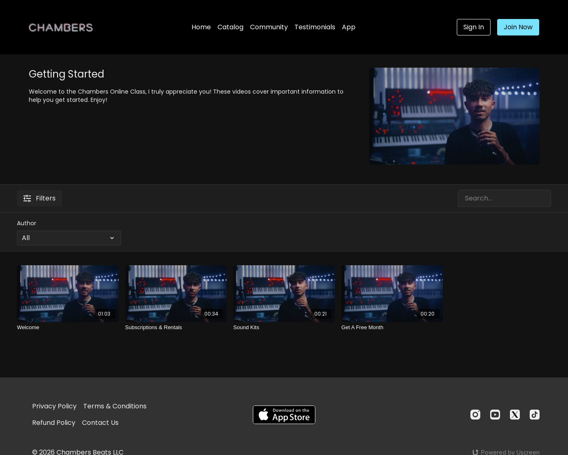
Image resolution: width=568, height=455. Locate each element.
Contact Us (100, 422)
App (348, 27)
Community (269, 27)
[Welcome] (67, 327)
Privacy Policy (54, 406)
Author (26, 223)
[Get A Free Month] (392, 327)
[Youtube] (495, 415)
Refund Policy (53, 422)
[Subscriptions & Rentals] (176, 327)
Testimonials (315, 27)
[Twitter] (515, 415)
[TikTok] (535, 415)
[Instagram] (475, 415)
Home (201, 27)
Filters (39, 198)
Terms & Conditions (115, 406)
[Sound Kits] (283, 327)
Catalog (230, 27)
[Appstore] (284, 414)
